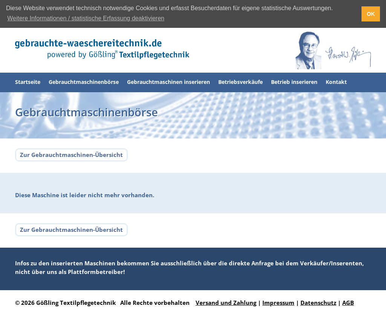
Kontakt (336, 81)
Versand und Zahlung (226, 302)
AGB (348, 302)
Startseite (27, 81)
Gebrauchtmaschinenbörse (84, 81)
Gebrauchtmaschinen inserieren (168, 81)
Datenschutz (318, 302)
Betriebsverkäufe (240, 81)
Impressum (278, 302)
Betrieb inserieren (294, 81)
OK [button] (371, 14)
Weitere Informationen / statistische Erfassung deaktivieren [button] (85, 18)
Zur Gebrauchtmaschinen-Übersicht (71, 154)
